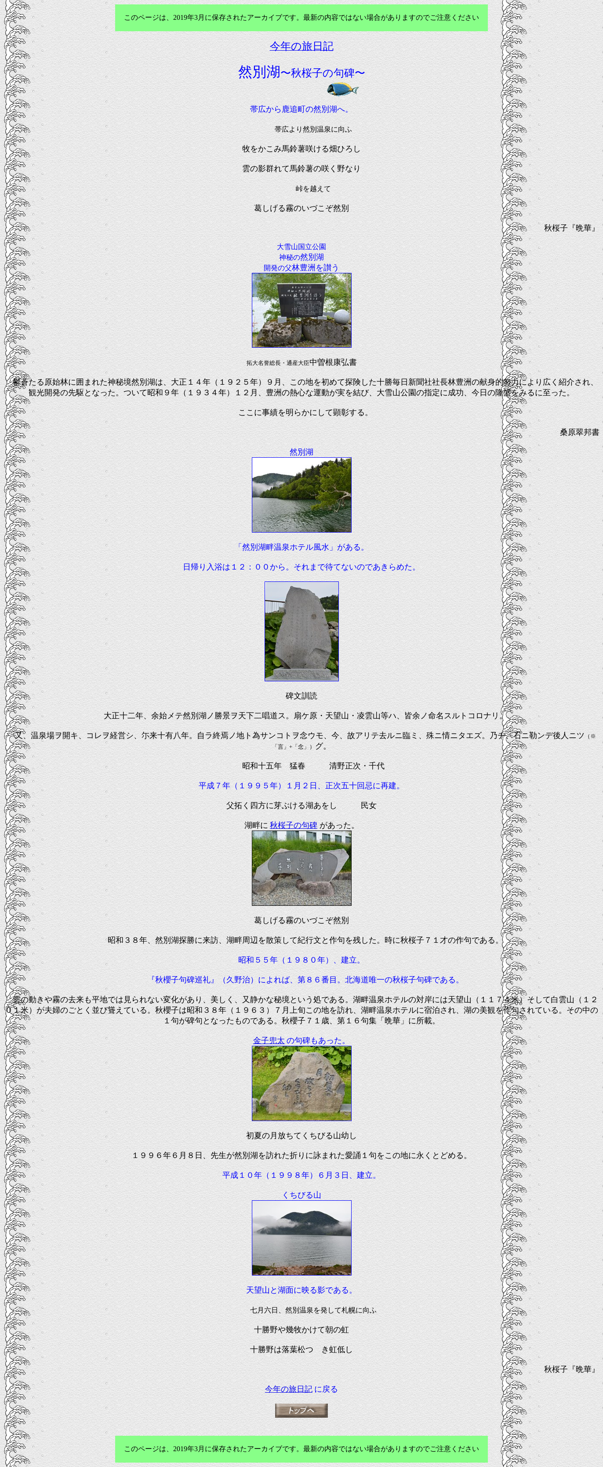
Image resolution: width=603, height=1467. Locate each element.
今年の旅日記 (288, 1389)
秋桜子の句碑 (293, 825)
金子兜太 (269, 1040)
